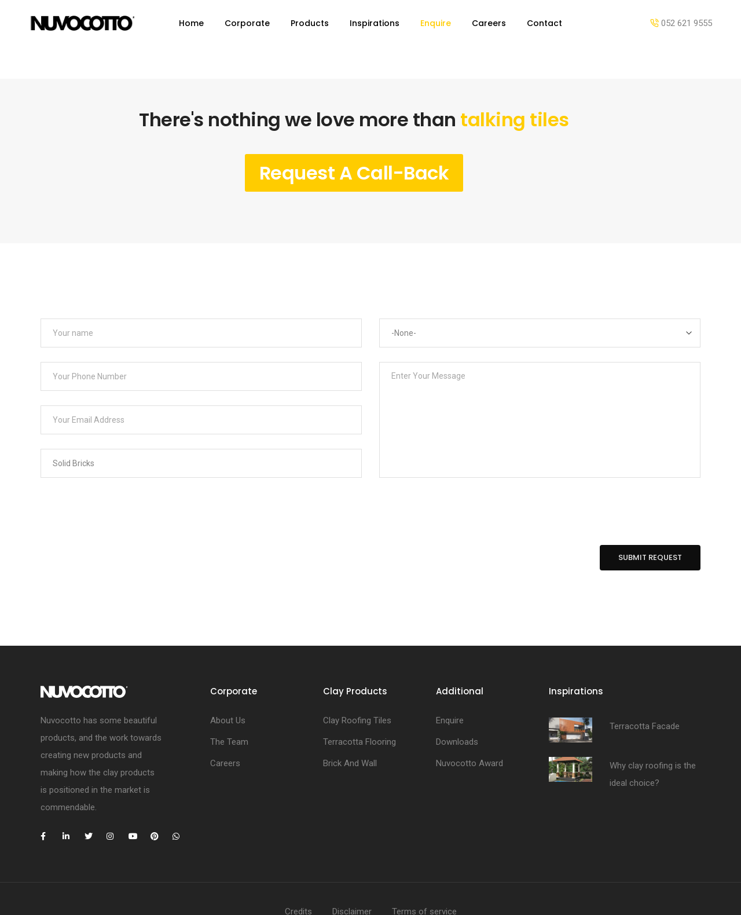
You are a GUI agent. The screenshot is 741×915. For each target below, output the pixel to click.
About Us (227, 673)
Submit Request (650, 510)
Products (310, 23)
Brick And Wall (350, 716)
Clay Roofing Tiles (357, 673)
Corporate (247, 23)
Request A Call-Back (354, 126)
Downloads (457, 695)
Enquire (435, 23)
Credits (298, 864)
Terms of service (424, 864)
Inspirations (374, 23)
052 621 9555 (681, 23)
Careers (489, 23)
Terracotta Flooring (359, 695)
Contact (544, 23)
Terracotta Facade (645, 679)
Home (191, 23)
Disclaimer (352, 864)
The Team (229, 695)
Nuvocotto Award (469, 716)
